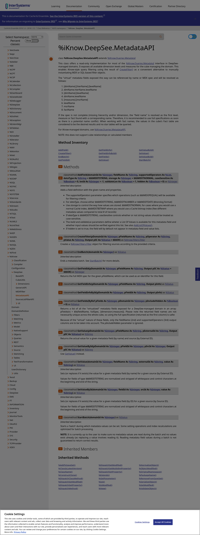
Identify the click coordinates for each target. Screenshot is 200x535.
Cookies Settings (142, 525)
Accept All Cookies (163, 525)
